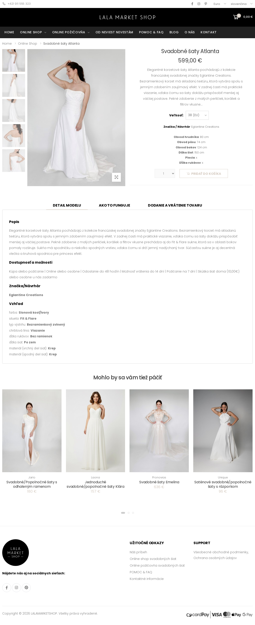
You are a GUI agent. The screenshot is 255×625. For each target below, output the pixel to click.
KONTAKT (209, 32)
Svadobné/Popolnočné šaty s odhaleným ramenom (31, 484)
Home (7, 43)
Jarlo (31, 477)
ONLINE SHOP (31, 32)
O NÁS (190, 32)
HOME (9, 32)
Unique (223, 477)
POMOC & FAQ (151, 32)
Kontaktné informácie (147, 579)
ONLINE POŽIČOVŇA (68, 32)
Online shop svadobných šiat (153, 559)
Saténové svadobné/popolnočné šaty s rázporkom (222, 484)
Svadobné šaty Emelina (159, 482)
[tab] (67, 206)
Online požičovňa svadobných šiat (157, 565)
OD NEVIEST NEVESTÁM (114, 32)
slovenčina (239, 4)
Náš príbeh (138, 552)
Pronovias (159, 477)
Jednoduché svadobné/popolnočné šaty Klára (95, 484)
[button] (123, 513)
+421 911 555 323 (16, 4)
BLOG (174, 32)
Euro (217, 4)
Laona (95, 477)
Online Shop (27, 43)
